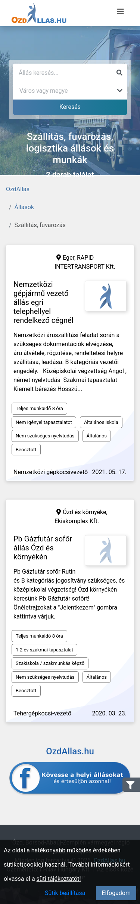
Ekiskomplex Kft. (77, 521)
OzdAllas (17, 189)
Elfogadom (116, 893)
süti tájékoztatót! (59, 878)
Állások (24, 207)
